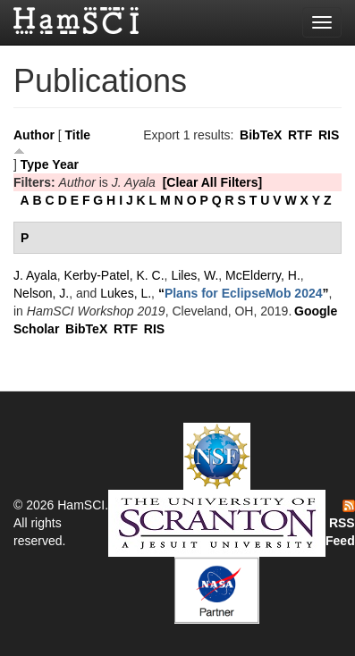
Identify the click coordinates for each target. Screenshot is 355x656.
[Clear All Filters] (213, 182)
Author (34, 135)
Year (65, 164)
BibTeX (261, 135)
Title (78, 135)
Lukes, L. (125, 293)
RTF (300, 135)
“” (243, 293)
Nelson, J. (41, 293)
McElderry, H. (262, 275)
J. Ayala (35, 275)
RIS (328, 135)
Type (35, 164)
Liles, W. (194, 275)
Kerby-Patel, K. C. (114, 275)
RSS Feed (340, 524)
